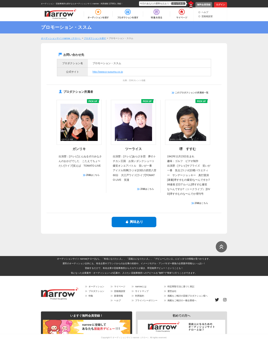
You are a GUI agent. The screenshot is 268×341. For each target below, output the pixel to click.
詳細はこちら (91, 175)
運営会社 (172, 291)
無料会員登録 (203, 4)
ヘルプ (205, 12)
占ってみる (178, 3)
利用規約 (139, 296)
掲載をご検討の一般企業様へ (182, 300)
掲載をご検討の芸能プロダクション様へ (188, 296)
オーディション (96, 286)
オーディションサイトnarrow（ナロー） (130, 337)
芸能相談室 (207, 16)
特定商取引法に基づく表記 (181, 286)
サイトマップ (142, 291)
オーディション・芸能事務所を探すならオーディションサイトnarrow (70, 4)
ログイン (220, 4)
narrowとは (140, 286)
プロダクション (96, 291)
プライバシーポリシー (146, 300)
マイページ (119, 286)
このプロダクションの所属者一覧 (190, 92)
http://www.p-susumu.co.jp (107, 71)
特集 (91, 296)
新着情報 (118, 296)
